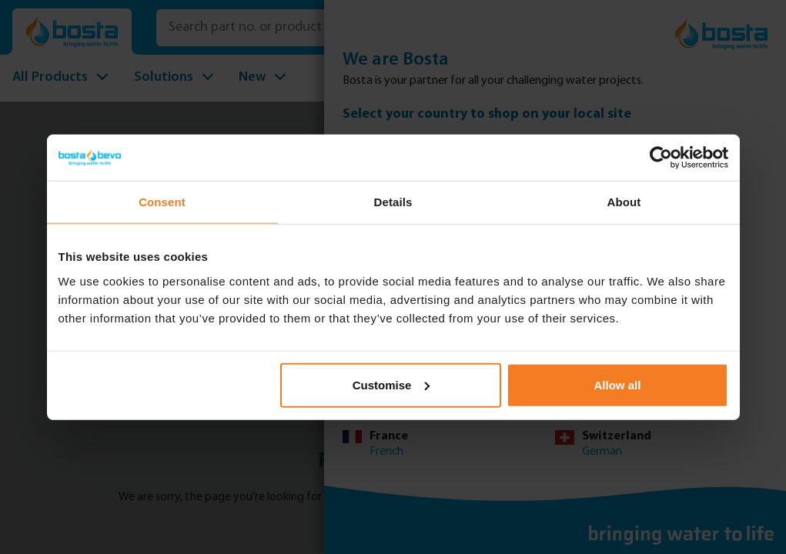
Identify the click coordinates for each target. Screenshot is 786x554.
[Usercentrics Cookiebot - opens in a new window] (661, 157)
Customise (391, 384)
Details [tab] (393, 202)
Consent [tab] (162, 202)
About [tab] (624, 202)
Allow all (617, 384)
